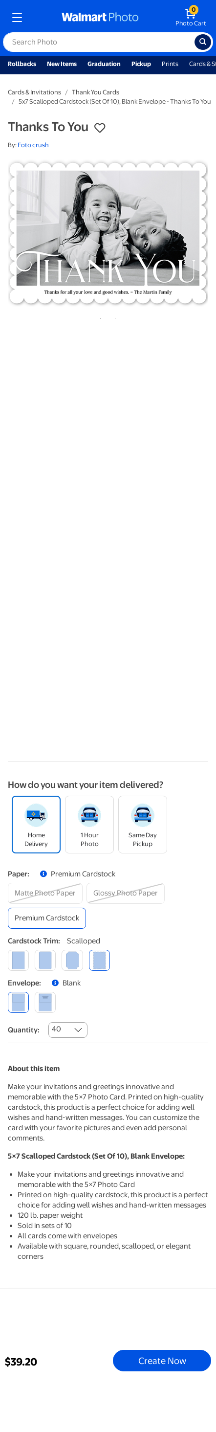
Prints (170, 63)
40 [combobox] (56, 1029)
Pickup (141, 63)
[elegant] (72, 960)
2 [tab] (113, 316)
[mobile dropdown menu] (17, 17)
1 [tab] (99, 316)
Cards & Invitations (34, 92)
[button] (99, 128)
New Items (62, 63)
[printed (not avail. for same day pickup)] (45, 1002)
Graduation (104, 63)
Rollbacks (22, 63)
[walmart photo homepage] (100, 17)
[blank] (18, 1002)
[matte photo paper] (45, 893)
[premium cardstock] (47, 918)
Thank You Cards (95, 92)
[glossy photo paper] (125, 893)
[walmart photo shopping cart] (190, 17)
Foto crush (33, 145)
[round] (45, 960)
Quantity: (24, 1030)
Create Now (162, 1360)
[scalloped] (99, 960)
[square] (18, 960)
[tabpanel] (108, 233)
